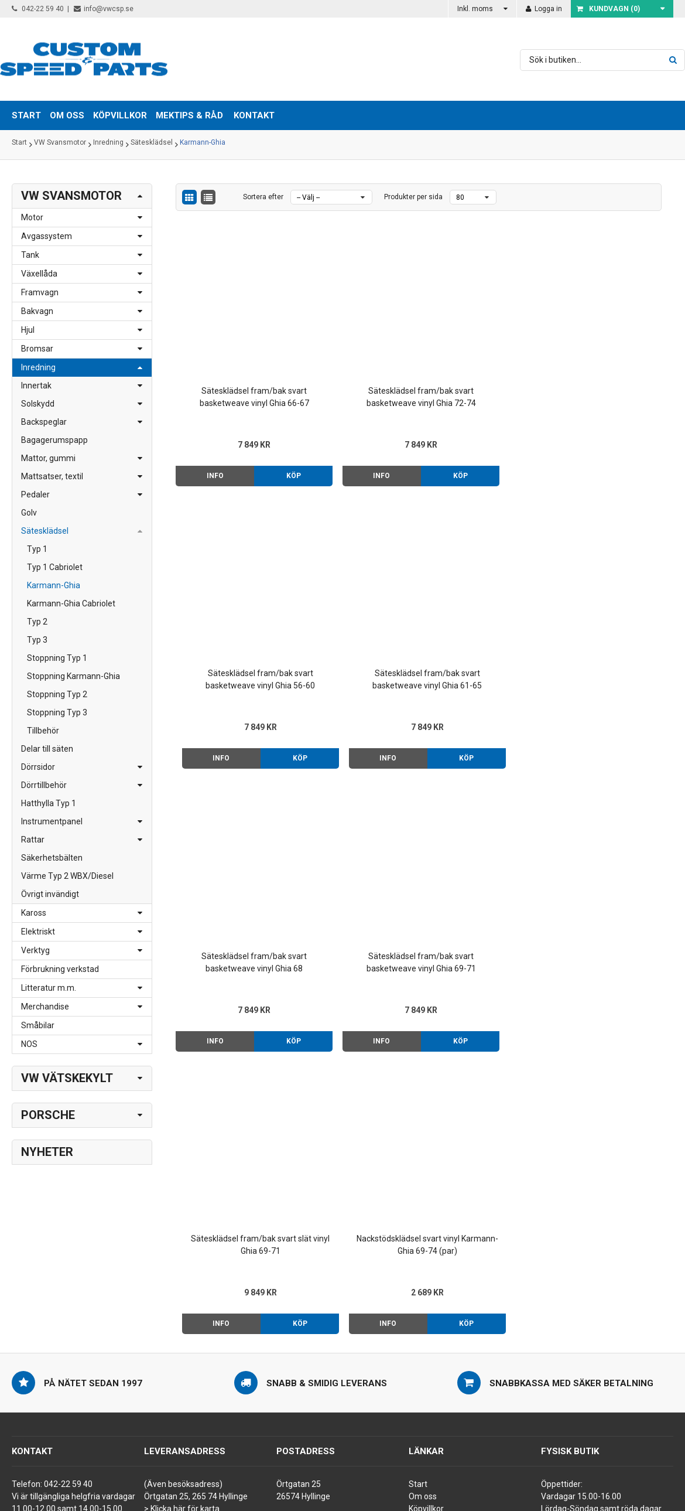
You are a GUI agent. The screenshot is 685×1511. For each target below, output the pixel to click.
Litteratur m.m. (48, 987)
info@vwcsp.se (103, 9)
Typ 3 (37, 639)
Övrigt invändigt (50, 894)
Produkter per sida (413, 197)
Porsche (48, 1115)
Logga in (544, 9)
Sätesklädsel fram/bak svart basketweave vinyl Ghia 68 (233, 599)
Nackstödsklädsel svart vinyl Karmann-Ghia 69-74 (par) (604, 599)
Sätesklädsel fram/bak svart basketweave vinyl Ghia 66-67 (233, 355)
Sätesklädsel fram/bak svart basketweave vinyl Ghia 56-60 (480, 355)
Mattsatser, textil (52, 476)
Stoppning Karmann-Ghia (73, 676)
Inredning (108, 145)
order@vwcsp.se (86, 1357)
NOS (29, 1044)
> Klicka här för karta (182, 1320)
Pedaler (35, 494)
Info (204, 433)
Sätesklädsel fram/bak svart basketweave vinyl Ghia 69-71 (357, 599)
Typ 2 (37, 621)
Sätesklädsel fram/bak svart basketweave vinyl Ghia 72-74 (357, 355)
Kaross (33, 912)
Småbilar (37, 1025)
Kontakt (254, 115)
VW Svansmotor (60, 145)
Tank (30, 255)
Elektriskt (38, 931)
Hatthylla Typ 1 (48, 803)
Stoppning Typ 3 (57, 712)
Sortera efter (263, 197)
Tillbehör (43, 730)
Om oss (423, 1308)
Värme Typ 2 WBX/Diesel (67, 876)
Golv (29, 512)
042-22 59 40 (38, 9)
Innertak (36, 385)
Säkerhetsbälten (52, 857)
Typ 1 (37, 549)
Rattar (32, 839)
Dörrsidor (38, 767)
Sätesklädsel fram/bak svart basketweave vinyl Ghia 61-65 (604, 355)
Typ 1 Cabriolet (55, 567)
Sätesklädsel (152, 145)
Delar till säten (47, 748)
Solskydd (37, 403)
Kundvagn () (608, 9)
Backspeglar (44, 422)
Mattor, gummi (48, 458)
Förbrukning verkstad (60, 969)
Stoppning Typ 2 (57, 694)
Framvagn (40, 292)
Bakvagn (37, 311)
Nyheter (47, 1152)
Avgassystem (46, 236)
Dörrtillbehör (44, 785)
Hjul (28, 330)
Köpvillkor (426, 1320)
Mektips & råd (434, 1333)
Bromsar (37, 348)
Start (19, 145)
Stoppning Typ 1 (57, 658)
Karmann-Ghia (202, 145)
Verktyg (35, 950)
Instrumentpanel (52, 821)
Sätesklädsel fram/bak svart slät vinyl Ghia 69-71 (481, 598)
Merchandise (45, 1006)
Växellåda (39, 273)
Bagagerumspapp (54, 440)
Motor (32, 217)
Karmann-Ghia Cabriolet (71, 603)
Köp (261, 433)
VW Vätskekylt (67, 1078)
